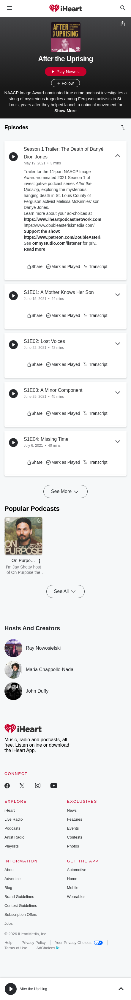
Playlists (11, 846)
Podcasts (12, 828)
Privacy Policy (34, 942)
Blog (8, 887)
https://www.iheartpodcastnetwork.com (62, 219)
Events (73, 828)
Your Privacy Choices (79, 942)
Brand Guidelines (19, 896)
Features (74, 819)
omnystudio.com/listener (57, 243)
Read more (34, 249)
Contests (74, 837)
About (9, 870)
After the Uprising (33, 989)
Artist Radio (14, 837)
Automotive (76, 870)
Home (72, 878)
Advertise (12, 878)
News (72, 810)
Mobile (72, 887)
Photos (73, 846)
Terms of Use (15, 948)
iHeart (9, 810)
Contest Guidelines (20, 905)
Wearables (76, 896)
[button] (34, 266)
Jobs (8, 923)
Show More (65, 110)
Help (8, 942)
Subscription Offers (20, 914)
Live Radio (13, 819)
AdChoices (48, 948)
